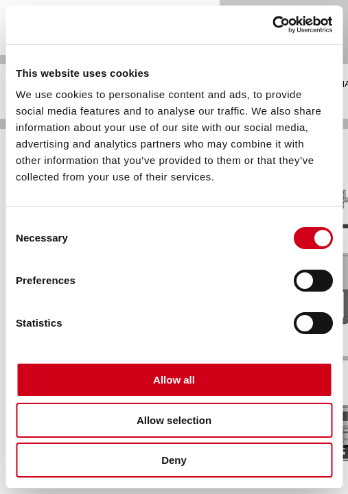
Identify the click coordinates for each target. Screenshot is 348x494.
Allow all (174, 380)
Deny (174, 460)
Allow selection (174, 420)
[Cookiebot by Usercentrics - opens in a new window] (272, 25)
